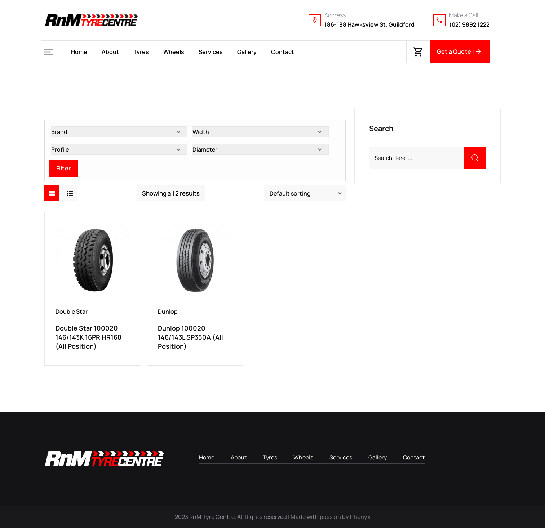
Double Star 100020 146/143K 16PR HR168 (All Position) (88, 337)
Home (79, 52)
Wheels (173, 52)
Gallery (247, 52)
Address (335, 15)
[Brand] (119, 132)
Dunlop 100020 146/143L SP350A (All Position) (190, 337)
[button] (50, 52)
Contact (282, 52)
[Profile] (119, 150)
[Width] (260, 132)
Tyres (141, 52)
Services (211, 52)
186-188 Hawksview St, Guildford (369, 24)
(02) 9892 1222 (469, 24)
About (110, 52)
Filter (63, 169)
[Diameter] (260, 150)
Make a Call (463, 15)
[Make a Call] (439, 20)
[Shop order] (305, 194)
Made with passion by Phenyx (331, 518)
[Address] (315, 20)
